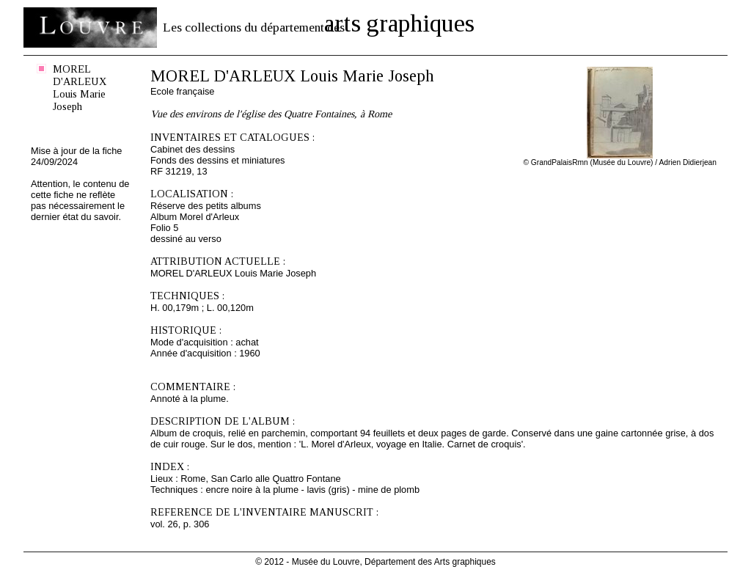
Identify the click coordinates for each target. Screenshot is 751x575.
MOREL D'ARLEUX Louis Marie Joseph (79, 87)
